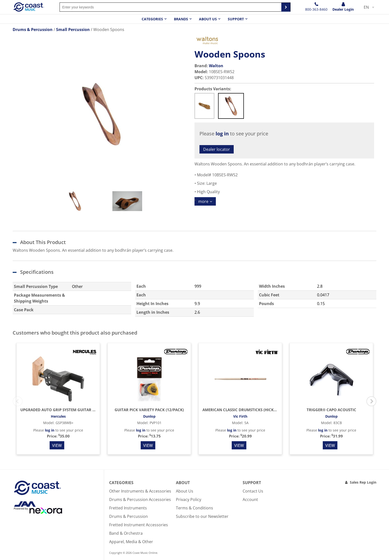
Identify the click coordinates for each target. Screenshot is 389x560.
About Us (184, 491)
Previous (18, 401)
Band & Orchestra (126, 533)
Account (250, 499)
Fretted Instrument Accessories (138, 525)
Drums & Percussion (128, 516)
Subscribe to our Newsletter (202, 516)
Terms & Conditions (194, 508)
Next (371, 401)
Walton (216, 65)
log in (222, 133)
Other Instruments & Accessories (140, 491)
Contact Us (253, 491)
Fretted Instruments (128, 508)
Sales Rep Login (363, 482)
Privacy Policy (188, 499)
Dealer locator (216, 149)
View (57, 445)
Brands (181, 19)
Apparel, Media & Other (131, 541)
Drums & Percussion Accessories (140, 499)
